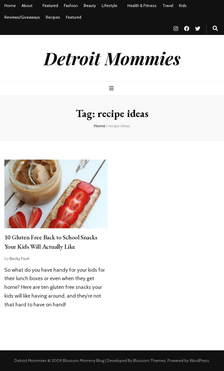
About (27, 5)
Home (10, 5)
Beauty (90, 5)
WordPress (199, 360)
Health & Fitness (142, 5)
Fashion (71, 5)
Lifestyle (109, 5)
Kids (183, 5)
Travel (167, 5)
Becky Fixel (19, 258)
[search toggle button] (215, 28)
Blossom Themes (149, 360)
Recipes (53, 17)
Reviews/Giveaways (22, 17)
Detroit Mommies (112, 58)
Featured (50, 5)
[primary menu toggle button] (112, 88)
